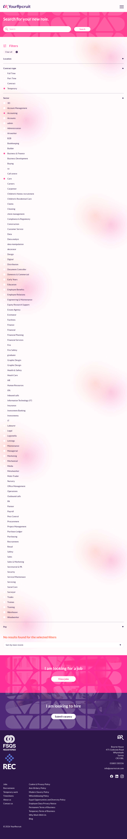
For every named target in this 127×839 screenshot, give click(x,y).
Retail (10, 547)
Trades (10, 597)
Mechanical (12, 461)
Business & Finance (16, 153)
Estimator (11, 315)
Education (11, 284)
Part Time (11, 78)
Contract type (9, 68)
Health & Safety (14, 370)
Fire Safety (12, 350)
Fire (9, 345)
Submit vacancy (63, 716)
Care (9, 179)
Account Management (17, 108)
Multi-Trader (13, 476)
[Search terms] (37, 29)
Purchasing (12, 536)
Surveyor (11, 592)
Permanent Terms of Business (42, 807)
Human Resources (15, 385)
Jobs (5, 784)
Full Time (11, 73)
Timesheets (8, 796)
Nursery (11, 481)
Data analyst (13, 239)
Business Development (17, 158)
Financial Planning (15, 335)
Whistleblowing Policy (39, 796)
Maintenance (13, 446)
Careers (11, 184)
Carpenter (12, 189)
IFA (8, 390)
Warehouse (12, 612)
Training (11, 607)
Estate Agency (13, 310)
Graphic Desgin (14, 360)
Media (10, 466)
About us (7, 800)
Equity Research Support (18, 305)
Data (9, 234)
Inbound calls (13, 395)
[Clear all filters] (11, 52)
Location (7, 59)
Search (82, 29)
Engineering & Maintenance (19, 300)
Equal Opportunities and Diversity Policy (47, 800)
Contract (11, 83)
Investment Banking (16, 410)
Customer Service (15, 229)
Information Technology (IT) (19, 400)
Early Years (12, 279)
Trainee (10, 602)
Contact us (8, 803)
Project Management (16, 526)
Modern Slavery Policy (39, 792)
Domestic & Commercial (18, 274)
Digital (10, 259)
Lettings (11, 441)
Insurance (11, 405)
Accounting (12, 113)
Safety (10, 552)
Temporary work (10, 792)
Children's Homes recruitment (20, 194)
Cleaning (11, 209)
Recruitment (13, 541)
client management (16, 214)
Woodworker (13, 617)
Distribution (12, 264)
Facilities (11, 320)
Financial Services (15, 340)
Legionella (12, 436)
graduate (11, 355)
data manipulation (15, 244)
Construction (13, 224)
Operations (12, 491)
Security (11, 572)
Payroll (10, 511)
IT (8, 421)
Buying (10, 163)
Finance (10, 325)
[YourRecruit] (17, 7)
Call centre (12, 173)
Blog (31, 819)
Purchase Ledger (14, 531)
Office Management (16, 486)
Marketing (12, 456)
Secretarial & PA (14, 567)
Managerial (12, 451)
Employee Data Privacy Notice (42, 803)
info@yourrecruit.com (114, 768)
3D (8, 103)
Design (10, 254)
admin (10, 123)
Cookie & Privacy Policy (39, 784)
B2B (9, 138)
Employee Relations (16, 294)
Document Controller (16, 269)
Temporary (12, 88)
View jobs (63, 679)
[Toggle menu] (122, 6)
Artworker (12, 133)
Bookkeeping (13, 143)
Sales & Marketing (15, 562)
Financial (11, 330)
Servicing (11, 582)
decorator (11, 249)
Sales (9, 557)
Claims (10, 204)
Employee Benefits (15, 289)
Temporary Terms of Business (42, 811)
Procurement (13, 521)
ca (8, 168)
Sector (6, 98)
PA (8, 501)
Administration (14, 128)
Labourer (11, 426)
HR (8, 380)
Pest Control (13, 516)
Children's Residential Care (19, 199)
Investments (13, 415)
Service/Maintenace (16, 577)
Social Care (12, 587)
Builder (10, 148)
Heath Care (12, 375)
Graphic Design (14, 365)
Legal (9, 431)
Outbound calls (14, 496)
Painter (10, 506)
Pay (5, 627)
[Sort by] (63, 645)
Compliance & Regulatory (18, 219)
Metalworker (13, 471)
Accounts (11, 118)
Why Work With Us (37, 815)
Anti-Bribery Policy (37, 788)
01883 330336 (117, 763)
